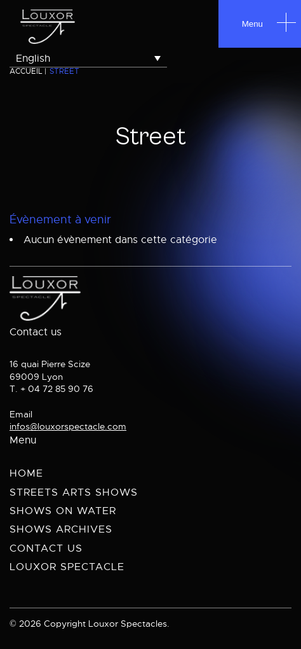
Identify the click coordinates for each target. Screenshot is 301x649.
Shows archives (61, 529)
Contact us (46, 548)
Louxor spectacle (67, 567)
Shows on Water (63, 511)
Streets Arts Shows (74, 492)
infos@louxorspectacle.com (68, 426)
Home (26, 473)
